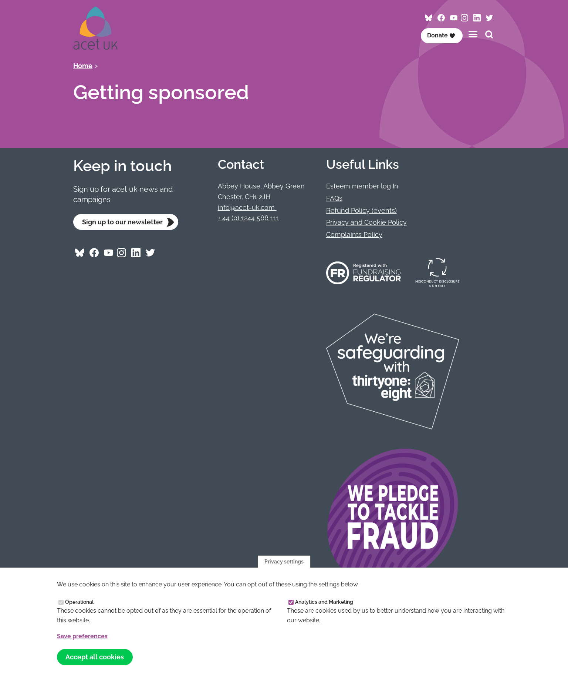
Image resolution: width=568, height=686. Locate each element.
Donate (441, 35)
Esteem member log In (362, 186)
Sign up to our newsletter (122, 222)
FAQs (334, 198)
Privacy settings (284, 561)
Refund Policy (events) (361, 210)
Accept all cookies (94, 657)
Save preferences (82, 636)
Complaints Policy (354, 234)
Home (82, 66)
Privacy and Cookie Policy (366, 222)
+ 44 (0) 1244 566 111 (248, 218)
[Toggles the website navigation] (473, 34)
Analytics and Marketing (324, 602)
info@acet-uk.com (247, 207)
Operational (79, 602)
